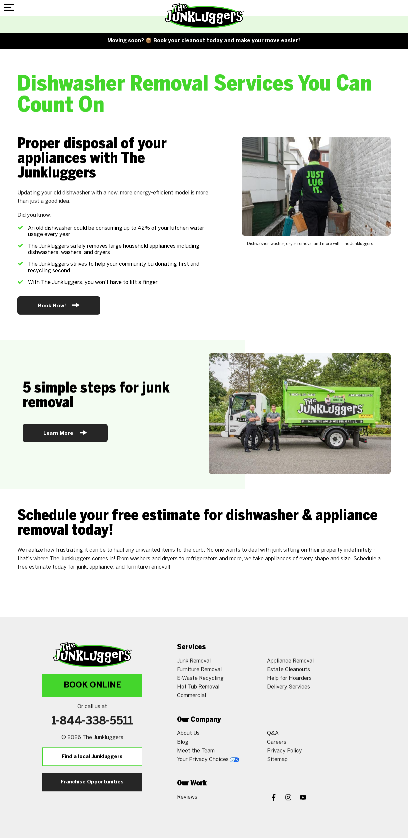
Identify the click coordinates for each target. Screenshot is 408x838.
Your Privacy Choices (208, 759)
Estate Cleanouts (288, 669)
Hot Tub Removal (198, 687)
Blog (182, 742)
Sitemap (277, 759)
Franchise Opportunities (92, 782)
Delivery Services (288, 687)
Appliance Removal (290, 661)
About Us (188, 733)
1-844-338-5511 (92, 721)
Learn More (65, 432)
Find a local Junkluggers (92, 756)
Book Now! (59, 305)
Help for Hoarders (289, 678)
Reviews (187, 797)
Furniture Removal (199, 669)
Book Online (92, 685)
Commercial (191, 695)
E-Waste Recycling (200, 678)
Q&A (273, 733)
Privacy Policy (284, 750)
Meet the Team (196, 750)
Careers (276, 742)
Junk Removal (194, 661)
